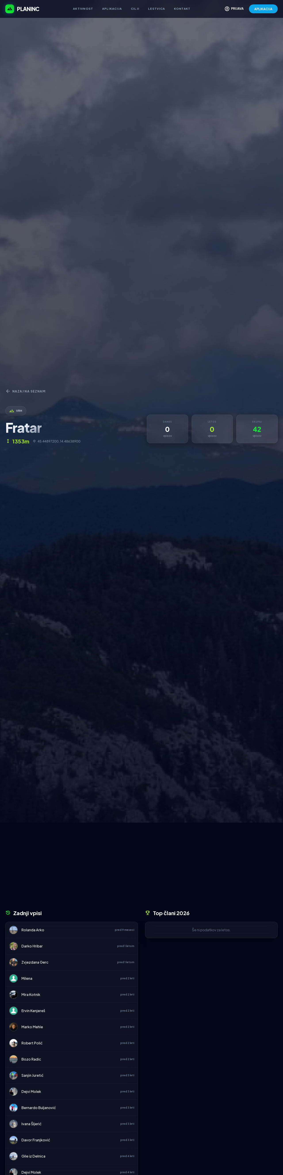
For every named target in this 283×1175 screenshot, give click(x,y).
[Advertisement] (141, 868)
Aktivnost (83, 8)
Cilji (135, 8)
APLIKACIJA (263, 9)
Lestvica (156, 8)
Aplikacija (112, 8)
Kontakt (182, 8)
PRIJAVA (234, 9)
